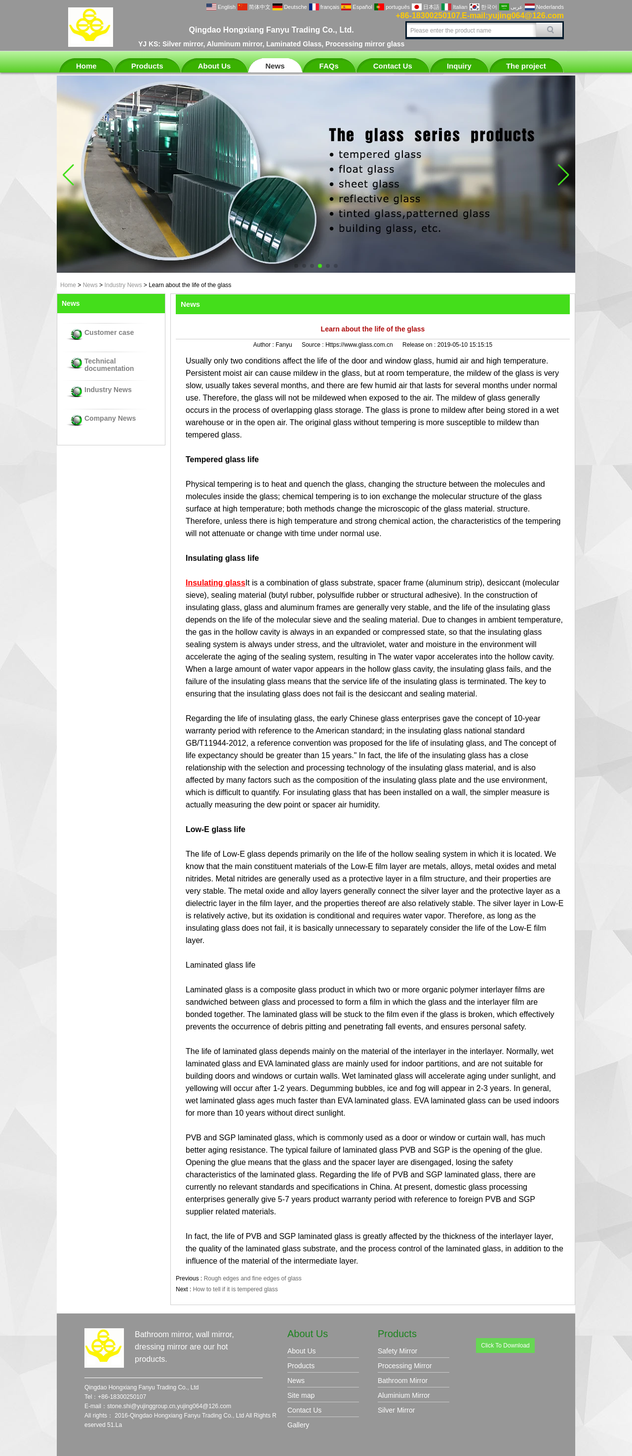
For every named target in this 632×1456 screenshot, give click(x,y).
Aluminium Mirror (404, 1395)
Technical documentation (109, 365)
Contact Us (392, 66)
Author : (264, 344)
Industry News (123, 285)
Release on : (419, 344)
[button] (296, 266)
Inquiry (459, 66)
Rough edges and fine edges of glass (253, 1278)
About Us (214, 66)
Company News (110, 418)
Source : (313, 344)
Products (147, 66)
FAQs (329, 66)
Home (86, 66)
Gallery (298, 1425)
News (274, 66)
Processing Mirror (405, 1366)
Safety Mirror (397, 1351)
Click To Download (505, 1345)
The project (526, 66)
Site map (301, 1395)
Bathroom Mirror (403, 1380)
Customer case (109, 332)
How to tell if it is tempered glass (235, 1289)
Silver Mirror (396, 1410)
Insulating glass (215, 583)
